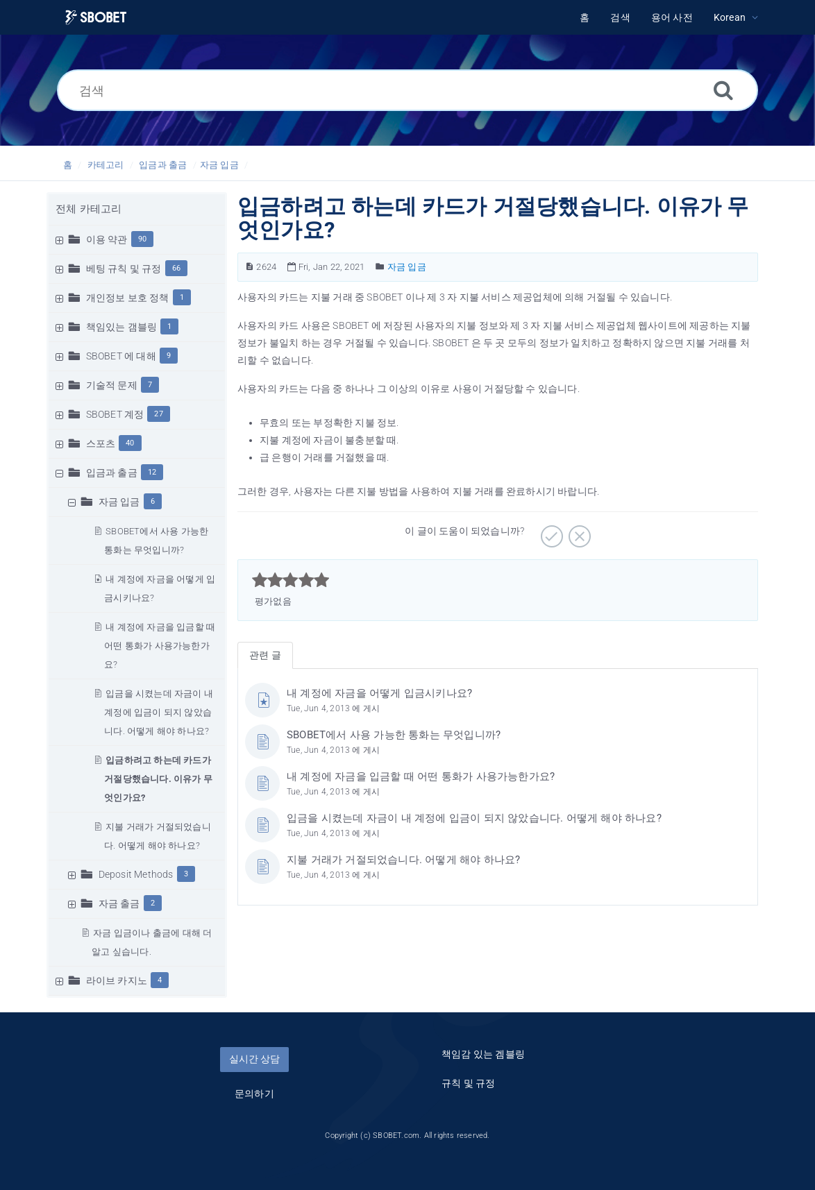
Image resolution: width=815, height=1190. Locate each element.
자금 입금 (219, 165)
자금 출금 (119, 903)
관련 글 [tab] (265, 655)
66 (176, 268)
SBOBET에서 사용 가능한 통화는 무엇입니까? (394, 735)
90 (142, 239)
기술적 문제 (111, 385)
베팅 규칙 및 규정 (124, 268)
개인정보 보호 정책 (127, 297)
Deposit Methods (136, 874)
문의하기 (254, 1093)
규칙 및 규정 (468, 1083)
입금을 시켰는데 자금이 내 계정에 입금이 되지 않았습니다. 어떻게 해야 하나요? (158, 712)
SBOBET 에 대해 (121, 356)
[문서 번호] (249, 266)
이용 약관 (107, 239)
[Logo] (96, 17)
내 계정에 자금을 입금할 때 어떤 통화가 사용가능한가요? (159, 646)
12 (152, 472)
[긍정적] (550, 531)
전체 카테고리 (88, 209)
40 (130, 443)
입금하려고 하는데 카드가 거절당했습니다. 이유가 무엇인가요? (158, 779)
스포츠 (101, 443)
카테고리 (105, 165)
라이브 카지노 (116, 980)
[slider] (290, 580)
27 (158, 413)
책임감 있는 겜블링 (483, 1054)
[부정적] (578, 531)
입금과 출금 (163, 165)
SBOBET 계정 (115, 414)
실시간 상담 (254, 1058)
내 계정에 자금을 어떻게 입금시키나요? (379, 693)
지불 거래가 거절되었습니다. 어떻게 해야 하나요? (403, 859)
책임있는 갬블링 (122, 326)
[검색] (407, 90)
